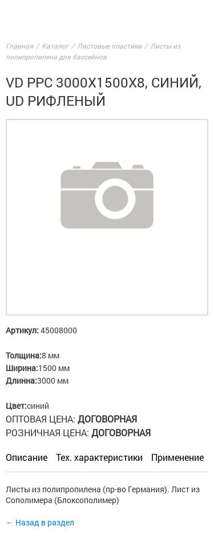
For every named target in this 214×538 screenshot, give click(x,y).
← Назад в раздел (40, 522)
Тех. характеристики (99, 457)
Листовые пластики (109, 45)
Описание (26, 457)
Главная (19, 45)
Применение (177, 457)
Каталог (55, 45)
